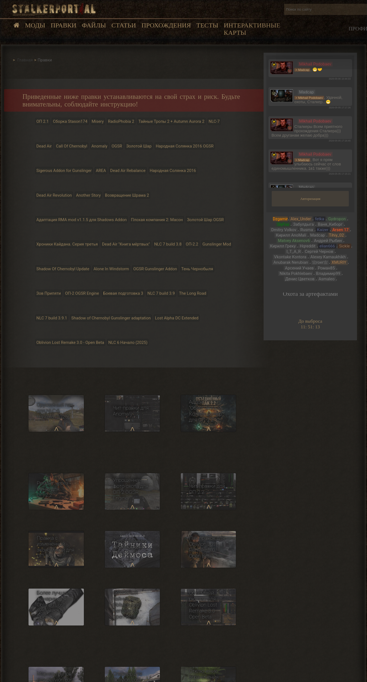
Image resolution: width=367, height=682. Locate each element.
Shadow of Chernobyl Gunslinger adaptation (111, 317)
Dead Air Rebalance (127, 170)
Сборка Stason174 (70, 121)
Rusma (306, 229)
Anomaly (99, 145)
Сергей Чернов (319, 251)
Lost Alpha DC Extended (176, 317)
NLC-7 (214, 121)
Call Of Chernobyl (71, 145)
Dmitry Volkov (283, 229)
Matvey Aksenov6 (294, 240)
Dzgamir (280, 218)
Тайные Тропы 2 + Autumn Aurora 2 (171, 121)
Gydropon (337, 218)
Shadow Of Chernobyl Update (62, 268)
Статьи (123, 25)
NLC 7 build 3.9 (161, 293)
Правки (63, 25)
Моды (35, 25)
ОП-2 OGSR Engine (82, 293)
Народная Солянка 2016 (173, 170)
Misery (97, 121)
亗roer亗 (320, 262)
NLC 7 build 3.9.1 (51, 317)
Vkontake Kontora (290, 256)
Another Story (88, 195)
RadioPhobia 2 (121, 121)
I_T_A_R (293, 251)
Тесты (207, 25)
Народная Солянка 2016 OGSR (185, 145)
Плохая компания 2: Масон (157, 219)
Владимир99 (328, 273)
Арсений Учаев (299, 268)
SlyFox (283, 224)
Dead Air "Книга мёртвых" (126, 244)
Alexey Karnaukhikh (328, 256)
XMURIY (339, 262)
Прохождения (166, 25)
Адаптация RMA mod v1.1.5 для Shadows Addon (81, 219)
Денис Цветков (300, 278)
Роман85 (326, 268)
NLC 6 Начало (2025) (127, 342)
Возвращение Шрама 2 (127, 195)
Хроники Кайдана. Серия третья (67, 244)
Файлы (94, 25)
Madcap (317, 235)
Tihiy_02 (336, 235)
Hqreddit (307, 246)
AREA (101, 170)
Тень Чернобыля (197, 268)
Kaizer (322, 229)
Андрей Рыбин (328, 240)
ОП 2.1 (42, 121)
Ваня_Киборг (330, 224)
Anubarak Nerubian (290, 262)
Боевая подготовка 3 (123, 293)
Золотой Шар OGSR (205, 219)
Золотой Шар (138, 145)
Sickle (344, 246)
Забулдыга (303, 224)
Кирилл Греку (283, 246)
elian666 (327, 246)
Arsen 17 (341, 229)
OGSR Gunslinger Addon (155, 268)
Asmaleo (327, 278)
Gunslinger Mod (217, 244)
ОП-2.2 (192, 244)
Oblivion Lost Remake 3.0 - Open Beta (70, 342)
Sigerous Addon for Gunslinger (64, 170)
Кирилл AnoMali (291, 235)
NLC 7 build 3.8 (168, 244)
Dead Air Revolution (54, 195)
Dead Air (44, 145)
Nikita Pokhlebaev (296, 273)
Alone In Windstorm (111, 268)
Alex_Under (300, 218)
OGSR (117, 145)
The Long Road (192, 293)
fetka (319, 218)
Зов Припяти (48, 293)
